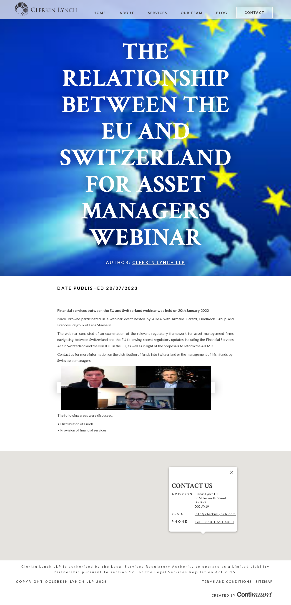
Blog (222, 13)
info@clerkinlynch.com (215, 514)
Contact (255, 12)
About (129, 13)
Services (159, 13)
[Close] (231, 472)
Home (102, 13)
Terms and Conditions (227, 581)
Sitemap (264, 581)
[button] (203, 536)
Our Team (192, 13)
